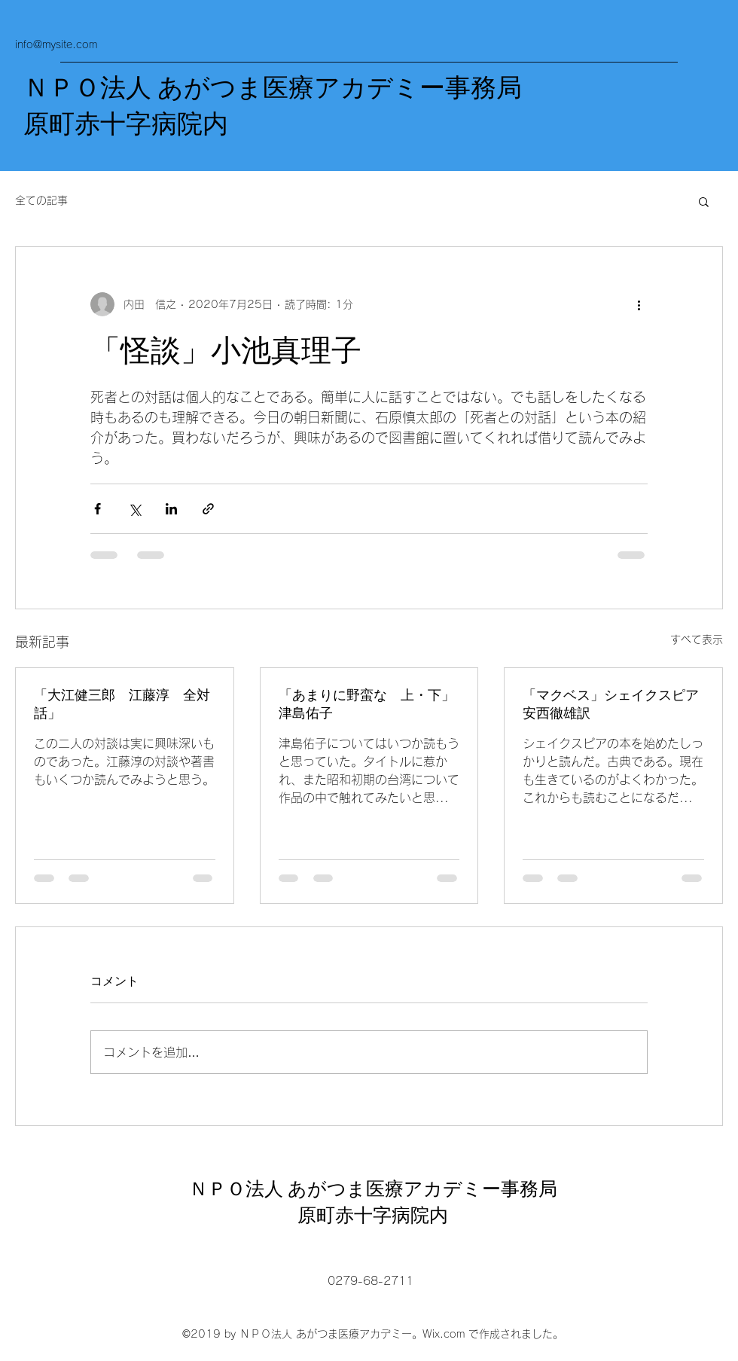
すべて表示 (696, 639)
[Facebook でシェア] (97, 509)
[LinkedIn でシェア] (171, 509)
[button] (704, 201)
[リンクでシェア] (208, 509)
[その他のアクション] (639, 304)
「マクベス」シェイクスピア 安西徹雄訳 (613, 704)
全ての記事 (41, 200)
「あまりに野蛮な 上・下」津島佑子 (367, 704)
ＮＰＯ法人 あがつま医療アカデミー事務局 (272, 88)
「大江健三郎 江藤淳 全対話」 (122, 704)
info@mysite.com (56, 44)
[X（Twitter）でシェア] (134, 509)
